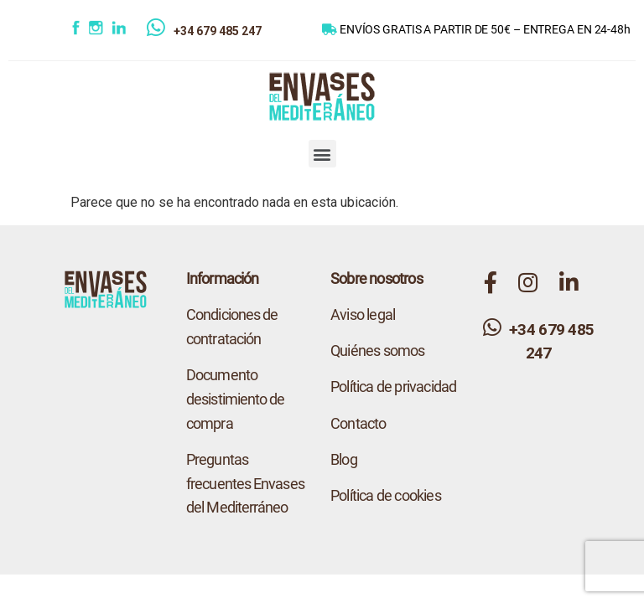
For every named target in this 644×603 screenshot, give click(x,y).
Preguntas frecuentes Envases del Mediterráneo (245, 484)
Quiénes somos (377, 350)
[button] (322, 154)
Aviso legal (362, 314)
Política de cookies (385, 495)
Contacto (358, 423)
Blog (343, 459)
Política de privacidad (393, 386)
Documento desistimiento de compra (235, 399)
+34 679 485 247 (218, 31)
